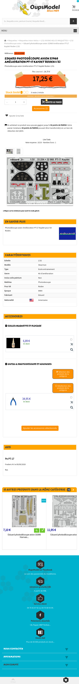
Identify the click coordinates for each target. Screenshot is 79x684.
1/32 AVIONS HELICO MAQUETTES (54, 40)
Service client (40, 603)
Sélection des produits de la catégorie (63, 374)
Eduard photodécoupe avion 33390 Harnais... (24, 535)
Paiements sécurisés (40, 620)
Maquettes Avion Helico (29, 40)
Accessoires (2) (41, 108)
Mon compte (11, 664)
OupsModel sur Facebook (40, 569)
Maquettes (12, 40)
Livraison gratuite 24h (40, 587)
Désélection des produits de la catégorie (63, 388)
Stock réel (40, 638)
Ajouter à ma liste (14, 115)
